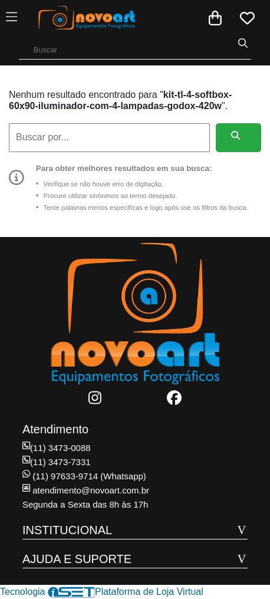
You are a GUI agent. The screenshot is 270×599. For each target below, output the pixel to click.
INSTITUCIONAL (67, 530)
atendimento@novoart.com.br (85, 490)
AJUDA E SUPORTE (76, 558)
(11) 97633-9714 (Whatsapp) (84, 476)
